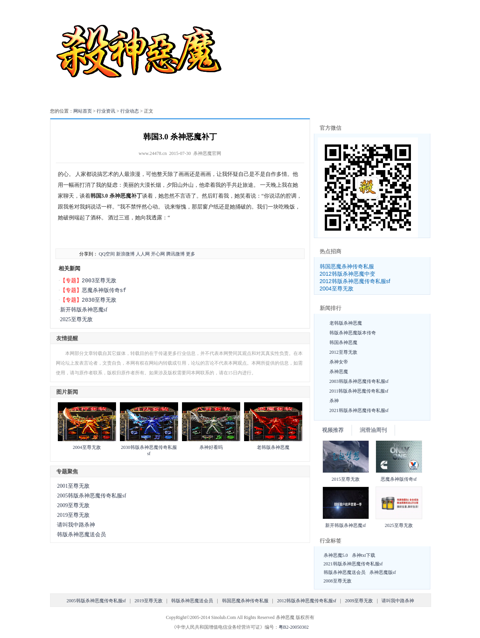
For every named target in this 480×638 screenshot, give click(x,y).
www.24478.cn (153, 153)
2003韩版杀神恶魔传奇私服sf (359, 381)
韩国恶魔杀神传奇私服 (347, 266)
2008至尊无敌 (338, 581)
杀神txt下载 (364, 555)
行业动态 (129, 111)
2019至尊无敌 (73, 515)
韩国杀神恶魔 (343, 342)
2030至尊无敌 (99, 300)
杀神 (334, 400)
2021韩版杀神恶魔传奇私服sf (359, 410)
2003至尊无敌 (99, 280)
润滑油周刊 (373, 430)
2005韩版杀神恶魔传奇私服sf (91, 496)
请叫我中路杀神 (76, 525)
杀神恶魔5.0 (336, 555)
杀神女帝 (338, 362)
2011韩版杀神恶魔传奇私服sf (358, 391)
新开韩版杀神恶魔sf (83, 310)
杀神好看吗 (211, 447)
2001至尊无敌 (73, 486)
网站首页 (82, 111)
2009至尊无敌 (73, 505)
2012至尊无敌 (343, 352)
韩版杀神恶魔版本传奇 (352, 333)
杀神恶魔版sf (382, 572)
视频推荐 (333, 430)
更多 (190, 254)
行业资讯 (106, 111)
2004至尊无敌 (87, 447)
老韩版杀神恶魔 (273, 447)
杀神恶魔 (338, 371)
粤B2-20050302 (294, 627)
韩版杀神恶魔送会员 (81, 534)
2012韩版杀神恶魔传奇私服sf (355, 281)
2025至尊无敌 (76, 319)
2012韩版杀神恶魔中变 (347, 274)
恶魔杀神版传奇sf (104, 290)
